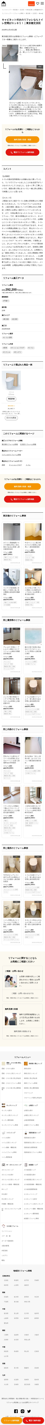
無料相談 (31, 4)
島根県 (16, 1351)
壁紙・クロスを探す (8, 1068)
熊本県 (36, 1379)
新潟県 (6, 1313)
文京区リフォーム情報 (28, 444)
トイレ (31, 348)
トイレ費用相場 (7, 1157)
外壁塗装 (5, 1250)
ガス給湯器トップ (30, 1170)
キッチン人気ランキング (10, 1115)
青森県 (16, 1280)
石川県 (26, 1313)
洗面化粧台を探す (30, 1138)
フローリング (28, 1093)
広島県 (36, 1351)
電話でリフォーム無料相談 (22, 152)
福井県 (36, 1313)
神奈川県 (27, 1302)
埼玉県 (36, 1297)
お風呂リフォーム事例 (31, 1125)
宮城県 (36, 1280)
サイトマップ (34, 1402)
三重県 (6, 1335)
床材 (5, 348)
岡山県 (26, 1351)
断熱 (3, 1260)
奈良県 (16, 1340)
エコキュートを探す (30, 1199)
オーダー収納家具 (7, 1241)
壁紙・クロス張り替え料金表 (11, 1078)
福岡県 (6, 1379)
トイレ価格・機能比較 (9, 1147)
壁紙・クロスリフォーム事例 (11, 1083)
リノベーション (7, 1231)
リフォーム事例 (18, 13)
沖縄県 (36, 1384)
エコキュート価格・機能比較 (33, 1209)
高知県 (36, 1368)
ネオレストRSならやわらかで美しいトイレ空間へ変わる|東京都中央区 (33, 919)
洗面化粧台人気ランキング (33, 1142)
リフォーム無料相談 (11, 1420)
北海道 (6, 1280)
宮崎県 (16, 1384)
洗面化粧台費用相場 (30, 1147)
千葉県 (6, 1302)
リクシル (7, 352)
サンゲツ (18, 352)
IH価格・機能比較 (8, 1204)
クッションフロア (18, 348)
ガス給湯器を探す (30, 1175)
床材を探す (27, 1068)
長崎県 (26, 1379)
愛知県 (6, 1323)
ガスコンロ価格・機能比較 (10, 1184)
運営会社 (4, 1398)
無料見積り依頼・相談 (22, 140)
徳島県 (6, 1368)
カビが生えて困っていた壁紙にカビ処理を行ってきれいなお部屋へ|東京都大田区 (33, 587)
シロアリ (5, 1255)
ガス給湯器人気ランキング (33, 1179)
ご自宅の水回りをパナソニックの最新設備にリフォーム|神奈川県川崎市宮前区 (33, 807)
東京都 (28, 13)
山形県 (16, 1285)
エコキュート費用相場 (31, 1213)
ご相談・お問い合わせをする (22, 993)
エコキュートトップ (30, 1194)
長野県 (16, 1318)
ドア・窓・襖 (6, 1236)
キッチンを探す (7, 1110)
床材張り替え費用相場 (31, 1088)
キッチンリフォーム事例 (10, 1125)
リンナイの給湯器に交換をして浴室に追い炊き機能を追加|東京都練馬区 (11, 587)
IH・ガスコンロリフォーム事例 (11, 1209)
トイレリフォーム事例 (9, 1152)
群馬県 (26, 1297)
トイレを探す (6, 1138)
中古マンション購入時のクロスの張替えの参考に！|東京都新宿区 (33, 542)
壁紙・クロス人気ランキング (11, 1073)
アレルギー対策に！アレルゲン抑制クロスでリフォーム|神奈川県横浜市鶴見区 (11, 649)
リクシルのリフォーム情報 (11, 455)
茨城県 (6, 1297)
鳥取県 (6, 1351)
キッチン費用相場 (7, 1120)
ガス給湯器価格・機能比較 (33, 1184)
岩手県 (26, 1280)
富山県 (16, 1313)
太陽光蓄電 (5, 1246)
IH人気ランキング (8, 1199)
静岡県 (36, 1318)
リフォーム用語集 (12, 1402)
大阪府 (36, 1335)
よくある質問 (24, 1402)
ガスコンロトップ (7, 1170)
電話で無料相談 (33, 1421)
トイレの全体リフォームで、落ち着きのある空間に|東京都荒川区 (33, 696)
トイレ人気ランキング (9, 1142)
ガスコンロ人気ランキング (10, 1179)
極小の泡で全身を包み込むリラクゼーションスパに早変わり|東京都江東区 (33, 646)
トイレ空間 (8, 337)
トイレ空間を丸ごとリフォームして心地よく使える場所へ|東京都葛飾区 (11, 921)
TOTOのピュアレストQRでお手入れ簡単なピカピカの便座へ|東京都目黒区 (11, 874)
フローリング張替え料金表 (33, 1098)
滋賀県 (16, 1335)
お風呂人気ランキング (31, 1115)
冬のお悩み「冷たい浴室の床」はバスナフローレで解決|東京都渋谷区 (33, 755)
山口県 (6, 1356)
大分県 (6, 1384)
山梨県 (6, 1318)
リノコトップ (6, 13)
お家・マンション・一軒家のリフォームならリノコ (22, 1416)
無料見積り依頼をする (22, 1031)
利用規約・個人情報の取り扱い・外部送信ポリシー (26, 1398)
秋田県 (6, 1285)
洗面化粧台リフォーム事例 (33, 1152)
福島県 (26, 1285)
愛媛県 (26, 1368)
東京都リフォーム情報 (10, 444)
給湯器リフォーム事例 (31, 1218)
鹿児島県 (27, 1384)
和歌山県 (27, 1340)
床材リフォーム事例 (30, 1083)
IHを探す (5, 1194)
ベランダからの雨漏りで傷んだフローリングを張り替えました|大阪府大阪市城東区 (11, 810)
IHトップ (5, 1189)
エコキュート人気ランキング (33, 1204)
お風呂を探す (28, 1110)
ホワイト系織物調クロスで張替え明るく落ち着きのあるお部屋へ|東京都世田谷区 (11, 542)
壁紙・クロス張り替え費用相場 (11, 1088)
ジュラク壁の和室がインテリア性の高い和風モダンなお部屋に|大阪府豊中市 (11, 696)
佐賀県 (16, 1379)
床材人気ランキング (30, 1073)
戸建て (6, 301)
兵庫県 (6, 1340)
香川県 (16, 1368)
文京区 (35, 13)
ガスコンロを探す (7, 1175)
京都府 (26, 1335)
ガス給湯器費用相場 (30, 1189)
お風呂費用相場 (29, 1120)
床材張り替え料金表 (30, 1078)
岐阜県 (26, 1318)
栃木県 (16, 1297)
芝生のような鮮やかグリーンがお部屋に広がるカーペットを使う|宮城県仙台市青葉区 (11, 758)
